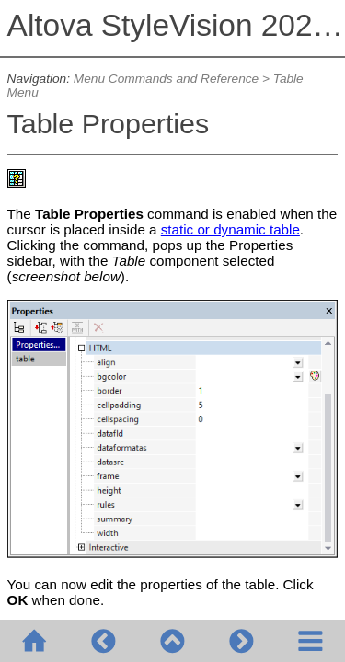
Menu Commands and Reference (166, 79)
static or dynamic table (230, 229)
